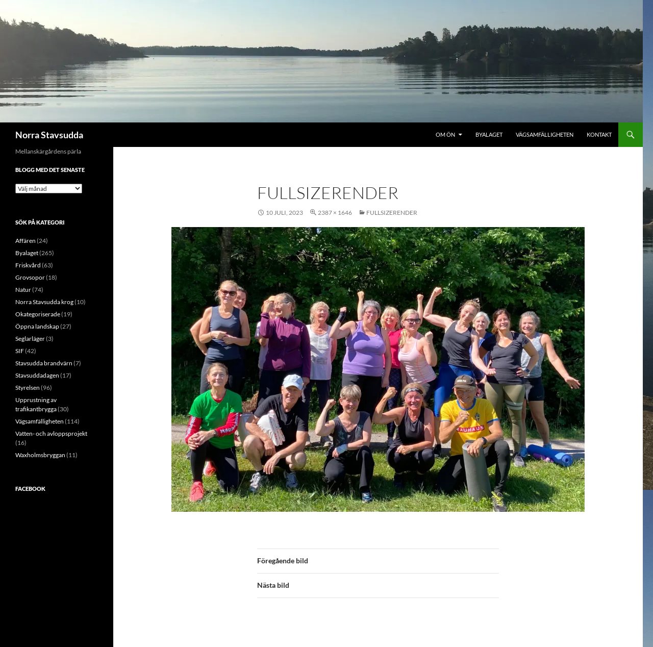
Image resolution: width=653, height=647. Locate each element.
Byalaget (489, 134)
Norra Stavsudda (49, 134)
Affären (25, 240)
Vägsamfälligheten (544, 134)
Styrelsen (27, 387)
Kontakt (599, 134)
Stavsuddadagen (37, 375)
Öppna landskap (37, 326)
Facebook (30, 488)
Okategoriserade (37, 314)
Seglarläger (30, 338)
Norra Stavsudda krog (44, 302)
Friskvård (28, 265)
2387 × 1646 (335, 212)
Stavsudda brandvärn (43, 363)
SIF (19, 351)
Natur (23, 289)
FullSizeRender (391, 212)
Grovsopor (30, 277)
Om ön (445, 134)
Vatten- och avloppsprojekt (51, 433)
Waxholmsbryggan (40, 455)
